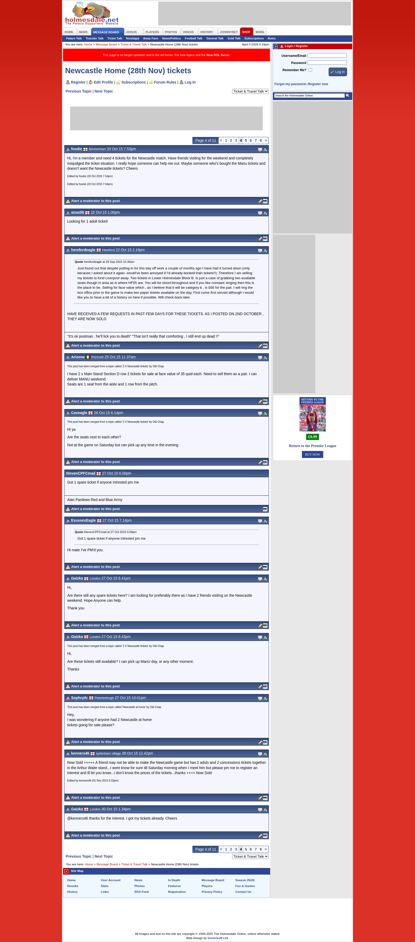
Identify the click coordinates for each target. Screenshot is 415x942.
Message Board (106, 44)
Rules (272, 38)
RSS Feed (141, 891)
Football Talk (193, 38)
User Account (110, 880)
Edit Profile (103, 82)
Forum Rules (165, 82)
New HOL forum (217, 55)
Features (174, 886)
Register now (318, 84)
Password (298, 63)
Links (105, 891)
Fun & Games (245, 886)
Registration (177, 891)
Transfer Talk (94, 38)
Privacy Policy (212, 891)
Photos (139, 886)
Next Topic (103, 91)
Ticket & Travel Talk (133, 44)
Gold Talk (234, 38)
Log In (190, 82)
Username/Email (293, 56)
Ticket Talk (114, 38)
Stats (104, 886)
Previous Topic (79, 91)
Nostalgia (132, 38)
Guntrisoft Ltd (218, 938)
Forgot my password (290, 84)
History (72, 891)
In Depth (174, 880)
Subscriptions (254, 38)
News (138, 880)
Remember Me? (294, 70)
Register (78, 82)
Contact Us (243, 891)
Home (88, 44)
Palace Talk (74, 38)
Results (72, 886)
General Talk (215, 38)
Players (207, 886)
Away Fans (150, 38)
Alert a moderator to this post (95, 201)
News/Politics (171, 38)
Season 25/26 (245, 880)
